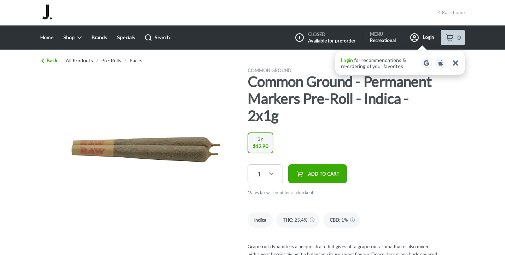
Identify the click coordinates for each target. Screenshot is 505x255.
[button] (400, 63)
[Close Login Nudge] (455, 63)
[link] (260, 220)
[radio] (260, 142)
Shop (72, 37)
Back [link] (49, 60)
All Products (79, 60)
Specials (126, 37)
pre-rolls (111, 60)
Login (422, 37)
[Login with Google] (426, 63)
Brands (99, 37)
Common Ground (269, 70)
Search (157, 37)
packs (136, 60)
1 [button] (259, 174)
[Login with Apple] (440, 63)
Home (46, 37)
